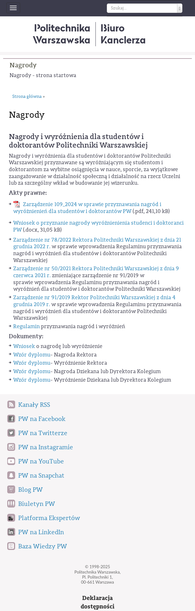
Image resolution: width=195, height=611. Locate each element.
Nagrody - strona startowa (42, 75)
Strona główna (27, 96)
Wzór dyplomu (31, 354)
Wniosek (24, 346)
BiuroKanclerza (123, 34)
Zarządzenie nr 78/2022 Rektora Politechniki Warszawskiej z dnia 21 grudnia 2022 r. (97, 243)
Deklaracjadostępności (97, 602)
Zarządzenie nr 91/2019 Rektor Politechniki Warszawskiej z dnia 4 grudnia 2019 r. (94, 301)
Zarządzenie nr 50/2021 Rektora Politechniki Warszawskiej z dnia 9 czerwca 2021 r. (96, 272)
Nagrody (23, 65)
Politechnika (61, 34)
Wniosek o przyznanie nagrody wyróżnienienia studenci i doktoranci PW (98, 226)
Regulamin (26, 326)
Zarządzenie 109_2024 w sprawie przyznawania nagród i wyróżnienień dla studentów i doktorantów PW (87, 208)
